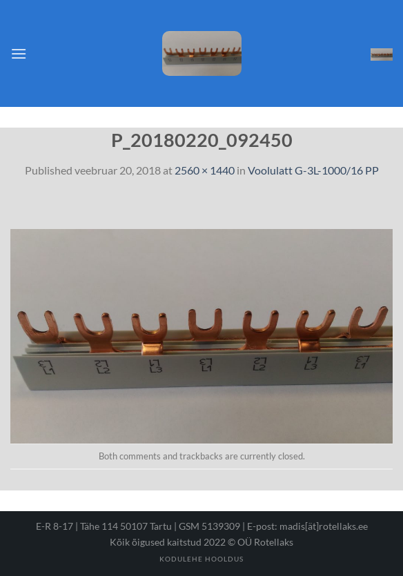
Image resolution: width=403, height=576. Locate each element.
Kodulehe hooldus (201, 559)
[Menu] (18, 53)
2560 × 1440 (205, 170)
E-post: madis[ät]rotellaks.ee (307, 526)
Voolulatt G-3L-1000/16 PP (313, 170)
